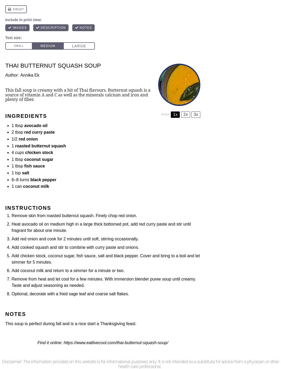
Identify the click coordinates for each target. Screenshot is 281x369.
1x (175, 114)
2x (185, 114)
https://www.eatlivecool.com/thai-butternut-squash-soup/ (116, 342)
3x (196, 114)
